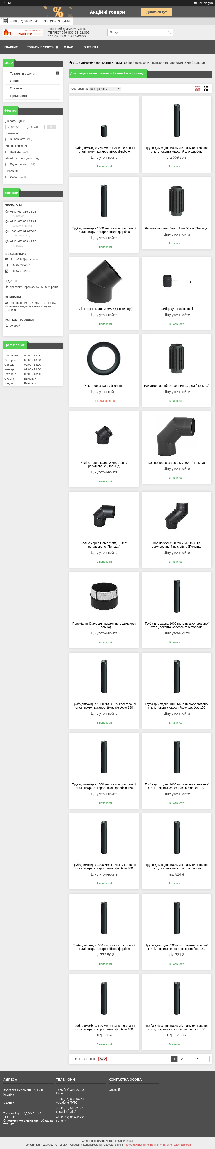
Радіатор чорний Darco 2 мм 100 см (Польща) (176, 385)
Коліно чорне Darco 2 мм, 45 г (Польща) (104, 309)
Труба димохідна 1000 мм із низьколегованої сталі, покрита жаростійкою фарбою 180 (177, 786)
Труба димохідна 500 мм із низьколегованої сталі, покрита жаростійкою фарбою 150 (177, 947)
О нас (68, 47)
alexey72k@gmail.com (24, 259)
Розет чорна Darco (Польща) (104, 385)
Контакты (90, 47)
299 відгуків (206, 3)
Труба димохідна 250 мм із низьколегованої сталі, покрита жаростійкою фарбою (104, 149)
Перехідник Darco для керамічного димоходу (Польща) (104, 625)
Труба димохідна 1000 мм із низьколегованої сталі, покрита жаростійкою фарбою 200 (104, 866)
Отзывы (16, 88)
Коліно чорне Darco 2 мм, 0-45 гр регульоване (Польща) (104, 464)
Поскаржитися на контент (140, 1144)
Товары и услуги (40, 47)
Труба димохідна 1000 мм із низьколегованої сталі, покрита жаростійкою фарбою (104, 230)
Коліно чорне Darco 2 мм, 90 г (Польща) (176, 462)
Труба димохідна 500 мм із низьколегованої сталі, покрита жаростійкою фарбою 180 (177, 1027)
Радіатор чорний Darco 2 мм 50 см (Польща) (176, 228)
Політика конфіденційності (174, 1144)
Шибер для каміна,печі (176, 309)
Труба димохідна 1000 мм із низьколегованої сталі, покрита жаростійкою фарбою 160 (104, 786)
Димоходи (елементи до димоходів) (106, 62)
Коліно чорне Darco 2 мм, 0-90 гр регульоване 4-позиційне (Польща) (177, 544)
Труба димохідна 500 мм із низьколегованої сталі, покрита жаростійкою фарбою (177, 149)
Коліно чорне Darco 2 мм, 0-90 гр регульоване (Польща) (104, 544)
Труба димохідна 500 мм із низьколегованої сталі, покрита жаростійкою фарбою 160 (104, 1027)
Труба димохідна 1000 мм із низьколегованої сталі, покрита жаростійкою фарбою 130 (104, 705)
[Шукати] (169, 32)
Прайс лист (18, 96)
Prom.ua (128, 1140)
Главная (11, 47)
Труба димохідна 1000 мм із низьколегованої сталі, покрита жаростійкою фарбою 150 (177, 705)
